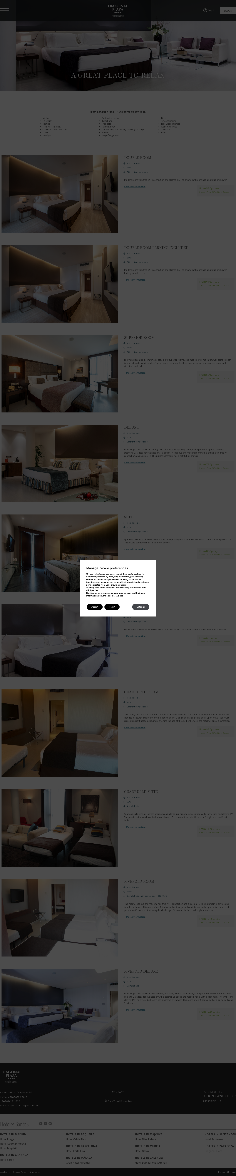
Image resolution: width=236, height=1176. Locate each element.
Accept (94, 606)
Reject (112, 606)
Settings (141, 606)
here (100, 593)
